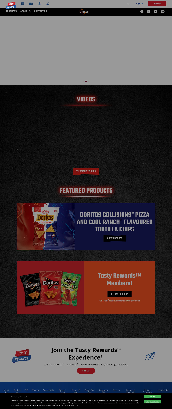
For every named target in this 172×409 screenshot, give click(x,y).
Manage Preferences (152, 401)
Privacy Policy (75, 405)
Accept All (152, 396)
